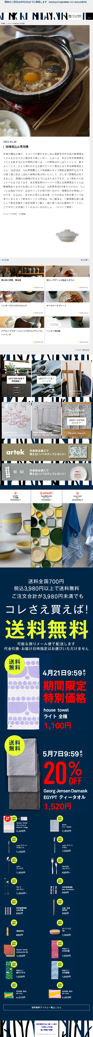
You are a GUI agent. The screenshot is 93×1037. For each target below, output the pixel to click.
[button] (89, 16)
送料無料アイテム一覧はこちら (46, 1007)
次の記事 (5, 260)
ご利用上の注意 (46, 1027)
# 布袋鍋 (22, 214)
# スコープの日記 (10, 214)
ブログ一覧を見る (83, 350)
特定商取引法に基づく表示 (46, 1024)
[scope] (8, 16)
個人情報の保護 (46, 1030)
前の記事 (84, 260)
